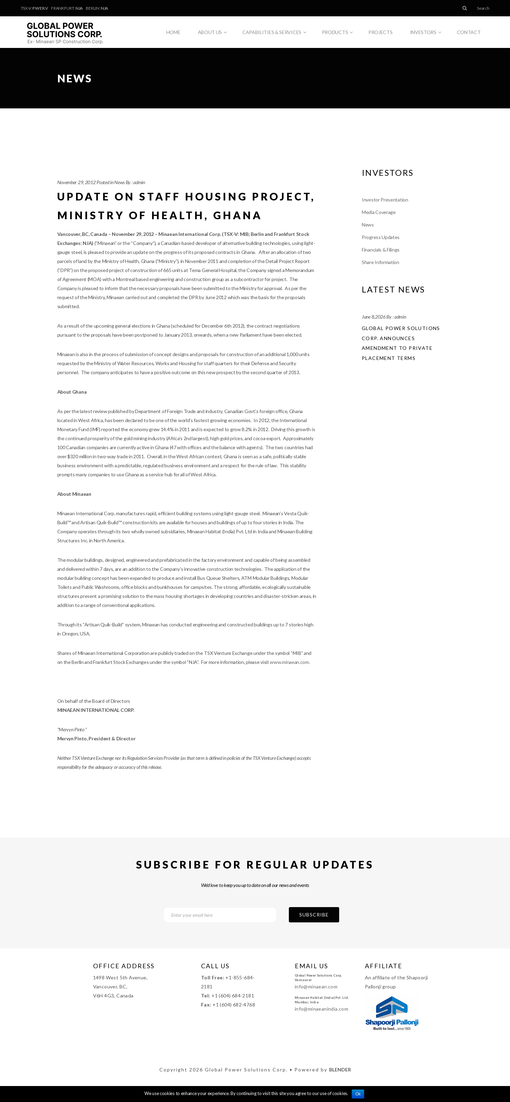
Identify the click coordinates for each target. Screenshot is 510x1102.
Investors (425, 32)
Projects (380, 32)
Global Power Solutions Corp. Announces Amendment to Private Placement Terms (401, 343)
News (119, 182)
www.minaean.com (289, 662)
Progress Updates (381, 237)
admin (139, 182)
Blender (340, 1069)
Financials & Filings (381, 250)
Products (337, 32)
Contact (469, 32)
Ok (358, 1094)
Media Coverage (379, 212)
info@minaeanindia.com (321, 1009)
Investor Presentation (385, 200)
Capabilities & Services (274, 32)
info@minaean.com (316, 986)
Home (173, 32)
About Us (212, 32)
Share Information (380, 262)
